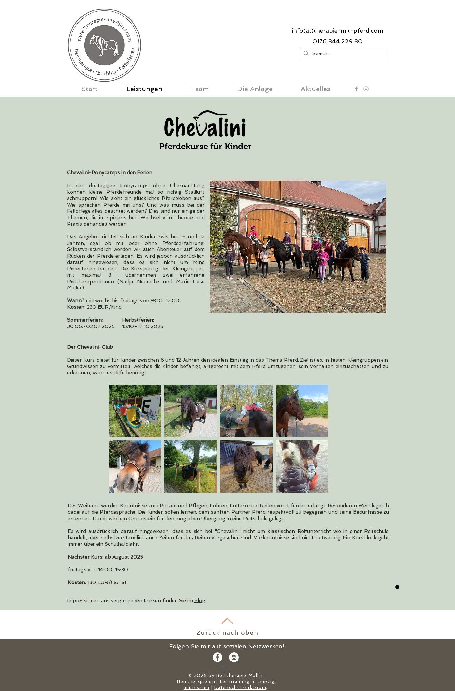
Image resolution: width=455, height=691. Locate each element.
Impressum (197, 687)
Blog (199, 600)
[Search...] (343, 53)
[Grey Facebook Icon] (356, 89)
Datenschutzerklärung (241, 687)
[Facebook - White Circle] (217, 657)
